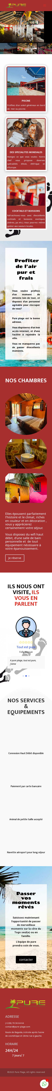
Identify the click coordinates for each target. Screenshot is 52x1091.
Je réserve (14, 558)
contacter (26, 959)
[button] (23, 676)
